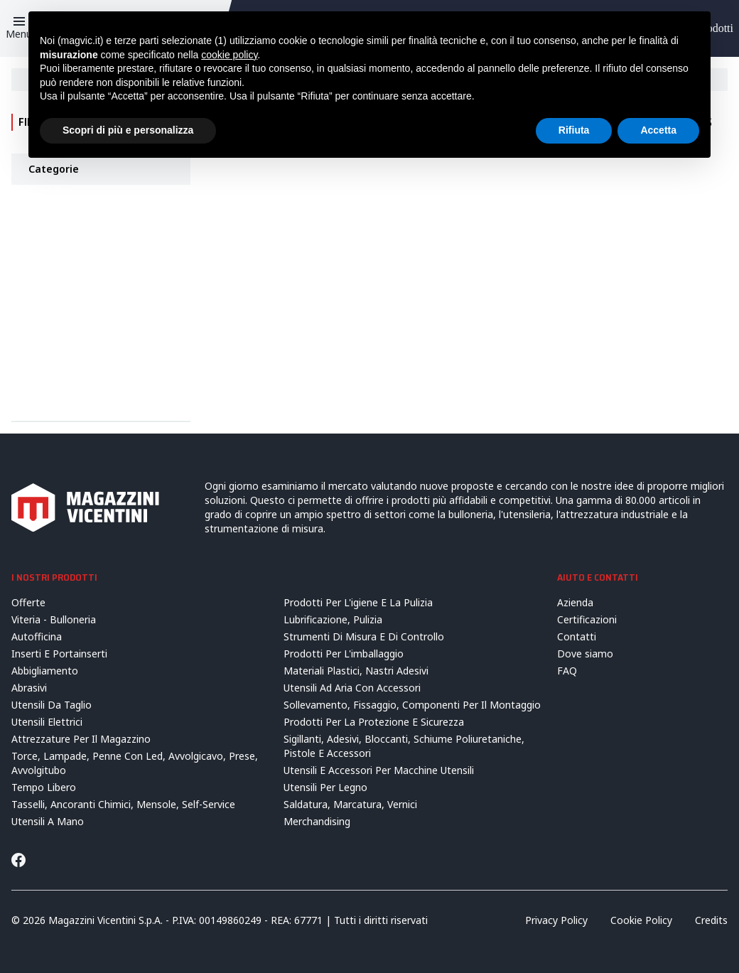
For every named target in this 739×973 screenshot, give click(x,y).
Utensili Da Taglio (51, 704)
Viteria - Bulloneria (53, 619)
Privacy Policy (556, 920)
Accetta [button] (658, 130)
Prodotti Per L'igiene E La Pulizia (358, 602)
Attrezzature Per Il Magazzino (81, 739)
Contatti (576, 636)
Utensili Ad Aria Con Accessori (352, 687)
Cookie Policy (641, 920)
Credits (711, 920)
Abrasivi (29, 687)
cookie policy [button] (229, 54)
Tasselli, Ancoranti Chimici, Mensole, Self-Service (123, 804)
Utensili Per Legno (325, 787)
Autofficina (36, 636)
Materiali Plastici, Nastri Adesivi (356, 670)
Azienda (575, 602)
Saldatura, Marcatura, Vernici (350, 804)
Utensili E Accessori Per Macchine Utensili (379, 770)
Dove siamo (585, 653)
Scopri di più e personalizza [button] (128, 130)
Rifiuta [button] (574, 130)
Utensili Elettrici (46, 722)
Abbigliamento (44, 670)
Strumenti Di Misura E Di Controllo (364, 636)
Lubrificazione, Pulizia (333, 619)
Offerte (28, 602)
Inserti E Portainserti (59, 653)
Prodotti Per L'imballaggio (344, 653)
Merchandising (317, 821)
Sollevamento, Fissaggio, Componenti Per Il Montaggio (412, 704)
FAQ (567, 670)
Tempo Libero (43, 787)
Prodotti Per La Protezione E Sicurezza (374, 722)
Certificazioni (587, 619)
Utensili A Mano (47, 821)
